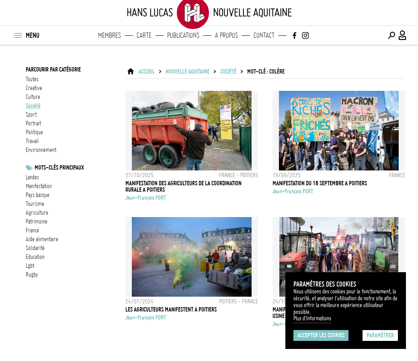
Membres (109, 35)
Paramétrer (380, 335)
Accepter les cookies (320, 335)
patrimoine (36, 221)
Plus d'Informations (312, 318)
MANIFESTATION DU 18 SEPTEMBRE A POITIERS (320, 183)
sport (31, 114)
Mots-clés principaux (59, 167)
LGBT (30, 265)
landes (32, 177)
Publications (183, 35)
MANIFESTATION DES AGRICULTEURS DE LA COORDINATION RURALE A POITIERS (183, 186)
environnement (41, 150)
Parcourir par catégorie (53, 69)
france (32, 230)
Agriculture (37, 212)
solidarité (35, 248)
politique (34, 132)
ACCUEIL (146, 71)
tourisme (35, 203)
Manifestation (39, 186)
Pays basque (37, 195)
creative (34, 88)
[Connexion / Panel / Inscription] (402, 35)
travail (32, 141)
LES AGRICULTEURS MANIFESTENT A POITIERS (171, 309)
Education (35, 256)
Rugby (32, 274)
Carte (144, 35)
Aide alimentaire (42, 239)
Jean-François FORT (145, 197)
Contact (264, 35)
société (33, 105)
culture (33, 97)
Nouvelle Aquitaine (187, 71)
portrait (33, 123)
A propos (226, 35)
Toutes (32, 79)
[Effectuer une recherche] (391, 35)
